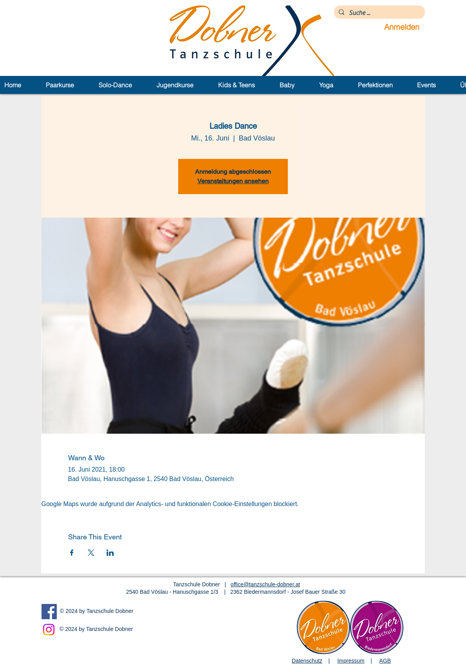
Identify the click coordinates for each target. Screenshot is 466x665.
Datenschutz (307, 661)
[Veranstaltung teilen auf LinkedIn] (110, 553)
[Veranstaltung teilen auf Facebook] (72, 553)
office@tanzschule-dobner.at (265, 584)
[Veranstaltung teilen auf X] (91, 553)
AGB (385, 661)
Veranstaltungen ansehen (233, 181)
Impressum (350, 661)
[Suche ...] (378, 12)
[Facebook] (49, 611)
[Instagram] (48, 629)
